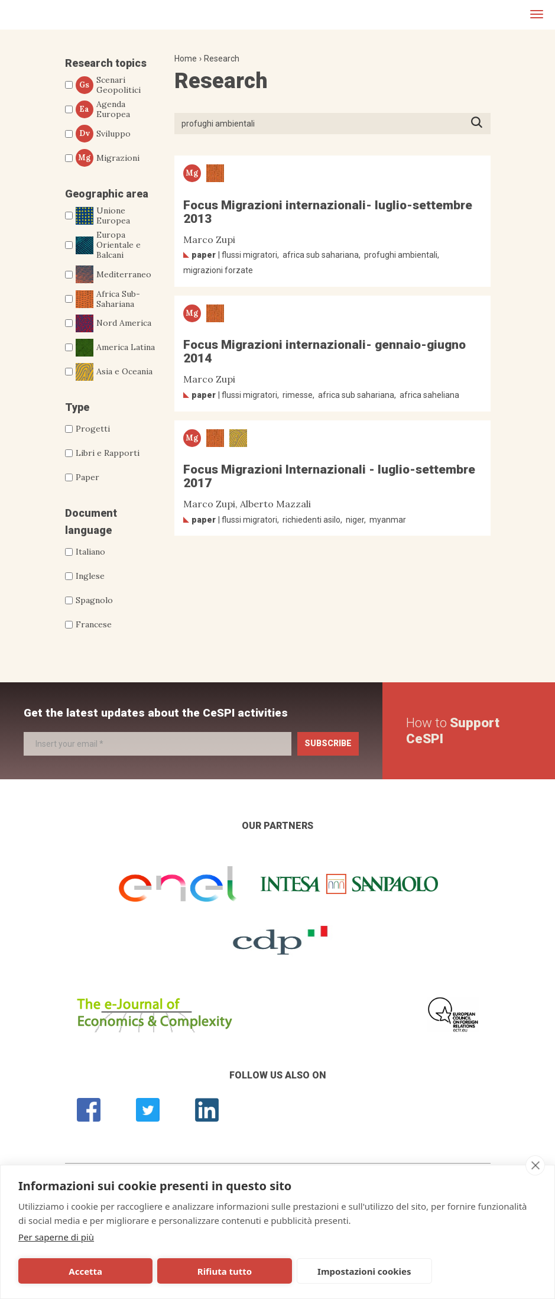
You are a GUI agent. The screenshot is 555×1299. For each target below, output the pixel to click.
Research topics (106, 63)
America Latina (115, 348)
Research (221, 58)
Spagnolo (94, 600)
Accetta (85, 1271)
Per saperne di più (56, 1237)
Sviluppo (103, 133)
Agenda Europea (103, 109)
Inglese (90, 576)
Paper (87, 477)
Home (185, 58)
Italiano (90, 551)
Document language (91, 521)
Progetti (93, 428)
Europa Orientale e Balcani (108, 245)
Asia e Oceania (114, 372)
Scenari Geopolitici (108, 85)
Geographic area (106, 193)
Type (77, 407)
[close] (535, 1165)
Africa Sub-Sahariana (108, 299)
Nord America (113, 323)
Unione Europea (103, 216)
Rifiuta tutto (224, 1271)
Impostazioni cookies (364, 1271)
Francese (94, 624)
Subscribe (328, 743)
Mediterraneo (113, 274)
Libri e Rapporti (107, 453)
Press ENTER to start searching (480, 123)
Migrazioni (107, 158)
